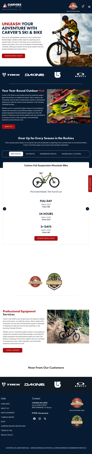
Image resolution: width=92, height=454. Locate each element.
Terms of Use (6, 430)
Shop (3, 422)
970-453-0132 (43, 413)
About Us (5, 408)
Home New (5, 404)
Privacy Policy (7, 435)
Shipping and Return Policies (13, 426)
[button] (89, 7)
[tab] (16, 154)
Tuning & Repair (7, 417)
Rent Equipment (8, 413)
